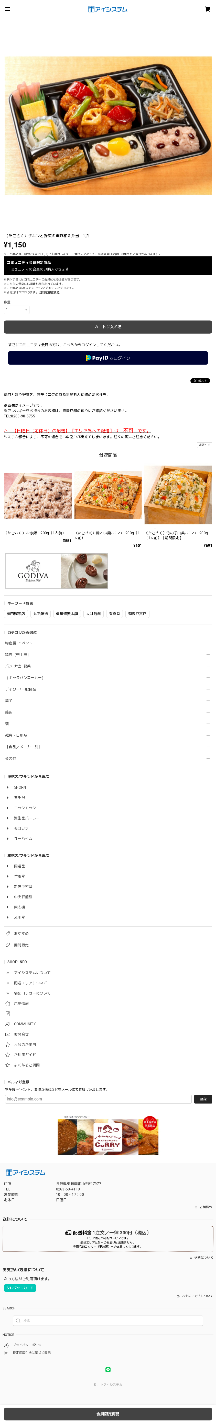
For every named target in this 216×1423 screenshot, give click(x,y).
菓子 (9, 701)
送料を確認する (49, 292)
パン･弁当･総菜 (18, 666)
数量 (7, 302)
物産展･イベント (19, 643)
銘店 (9, 712)
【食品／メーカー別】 (23, 747)
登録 (203, 1099)
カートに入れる (108, 327)
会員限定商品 (108, 1414)
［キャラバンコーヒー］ (25, 678)
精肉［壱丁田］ (18, 655)
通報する (204, 445)
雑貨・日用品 (16, 735)
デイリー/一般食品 (20, 689)
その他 (10, 758)
